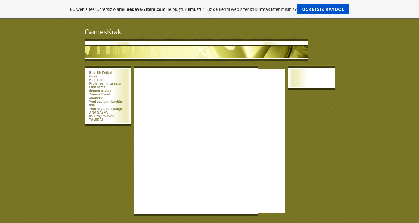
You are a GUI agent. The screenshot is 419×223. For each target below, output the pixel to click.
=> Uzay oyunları (101, 116)
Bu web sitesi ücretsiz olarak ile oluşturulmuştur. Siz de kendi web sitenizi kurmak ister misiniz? (209, 9)
